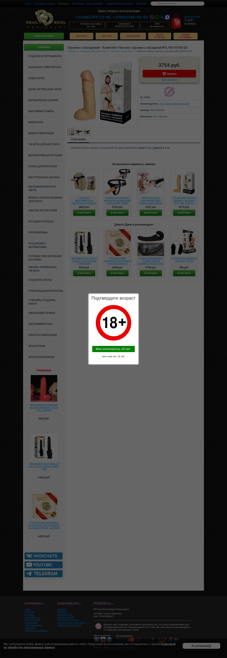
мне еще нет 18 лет (113, 356)
